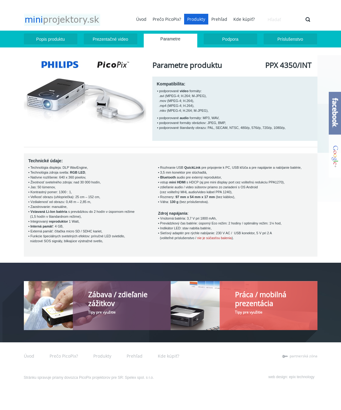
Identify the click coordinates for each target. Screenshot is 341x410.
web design (278, 377)
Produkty (196, 19)
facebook (335, 113)
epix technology (301, 377)
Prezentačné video (110, 39)
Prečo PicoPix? (167, 19)
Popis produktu (50, 39)
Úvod (141, 19)
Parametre (170, 38)
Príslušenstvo (290, 39)
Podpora (230, 39)
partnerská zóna (303, 356)
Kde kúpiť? (244, 19)
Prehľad (219, 19)
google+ (335, 156)
